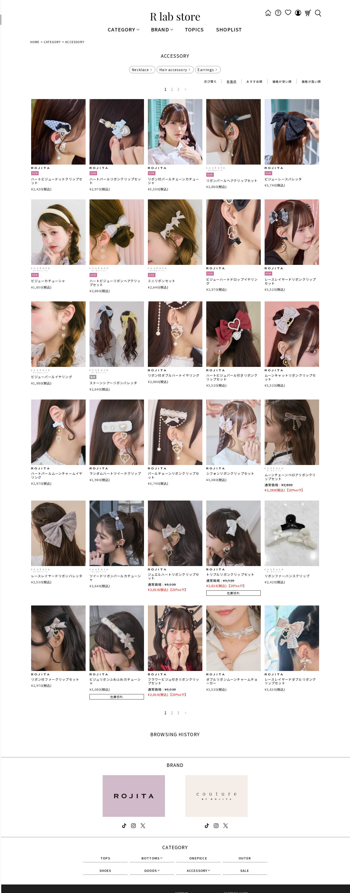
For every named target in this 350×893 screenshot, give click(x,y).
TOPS (105, 858)
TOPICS (194, 29)
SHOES (105, 871)
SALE (244, 871)
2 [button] (172, 89)
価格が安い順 (282, 81)
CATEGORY (52, 42)
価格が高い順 (311, 81)
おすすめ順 (254, 81)
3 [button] (178, 89)
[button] (185, 89)
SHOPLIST (229, 29)
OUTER (245, 858)
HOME (35, 42)
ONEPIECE (198, 858)
